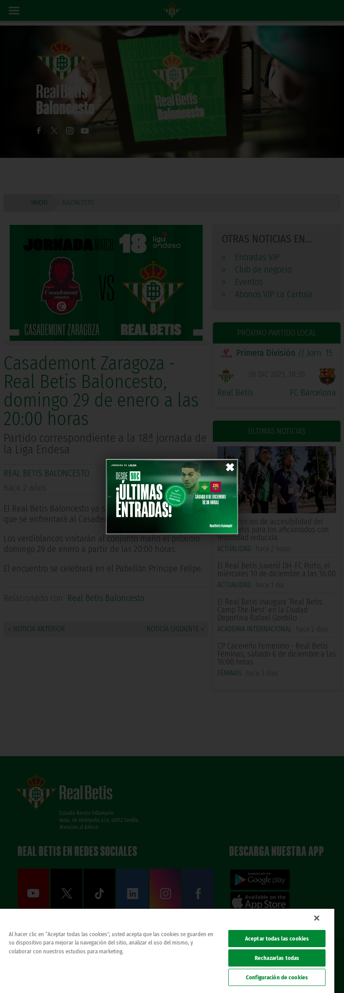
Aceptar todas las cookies (277, 938)
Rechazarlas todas (277, 958)
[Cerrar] (316, 918)
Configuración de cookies (277, 977)
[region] (167, 951)
